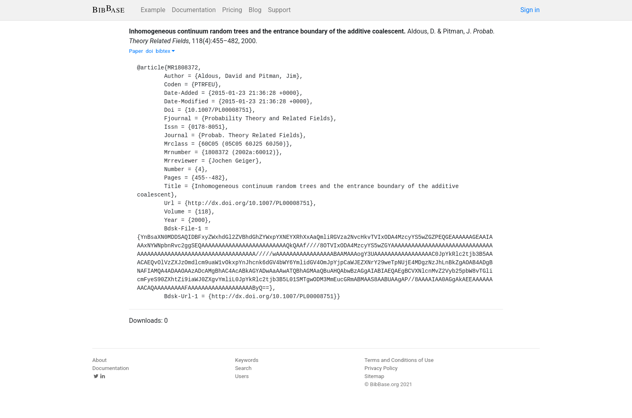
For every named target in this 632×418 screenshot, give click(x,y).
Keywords (246, 360)
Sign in (530, 10)
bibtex (165, 51)
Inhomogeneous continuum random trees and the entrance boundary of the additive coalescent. (267, 31)
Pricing (232, 10)
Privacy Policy (380, 368)
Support (279, 10)
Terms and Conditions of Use (398, 360)
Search (243, 368)
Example (153, 10)
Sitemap (374, 376)
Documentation (194, 10)
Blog (255, 10)
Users (242, 376)
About (99, 360)
